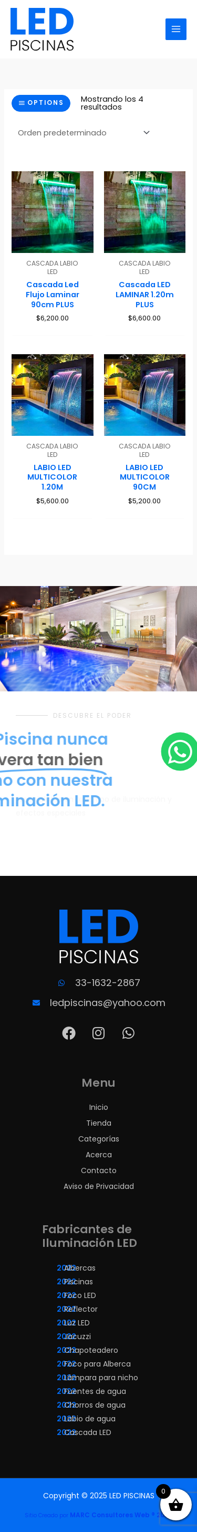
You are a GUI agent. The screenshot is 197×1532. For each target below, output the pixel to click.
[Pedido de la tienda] (82, 132)
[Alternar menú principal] (175, 29)
